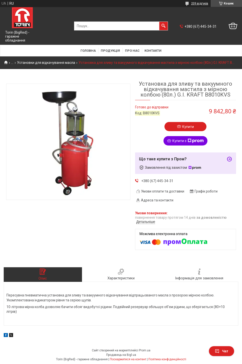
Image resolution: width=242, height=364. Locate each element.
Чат (221, 351)
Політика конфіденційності (167, 359)
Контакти (152, 50)
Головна (88, 50)
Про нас (132, 50)
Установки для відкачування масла (46, 63)
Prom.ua (144, 350)
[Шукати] (163, 26)
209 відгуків (199, 3)
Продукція (110, 50)
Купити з (188, 141)
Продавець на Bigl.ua (121, 355)
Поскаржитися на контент (128, 359)
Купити (188, 127)
